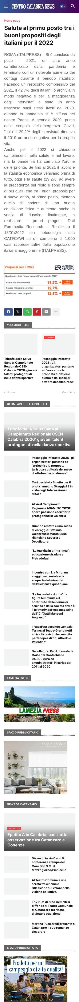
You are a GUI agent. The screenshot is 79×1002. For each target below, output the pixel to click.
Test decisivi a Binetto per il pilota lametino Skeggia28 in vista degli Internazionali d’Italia (52, 488)
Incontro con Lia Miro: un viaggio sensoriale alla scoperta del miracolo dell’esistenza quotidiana (50, 578)
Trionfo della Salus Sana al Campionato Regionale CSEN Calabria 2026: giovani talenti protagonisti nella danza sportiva (20, 368)
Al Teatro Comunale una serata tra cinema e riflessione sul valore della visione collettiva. (51, 885)
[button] (6, 6)
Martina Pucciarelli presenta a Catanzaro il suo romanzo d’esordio (53, 927)
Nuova (11, 392)
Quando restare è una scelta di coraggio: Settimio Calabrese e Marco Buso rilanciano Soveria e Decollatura (52, 533)
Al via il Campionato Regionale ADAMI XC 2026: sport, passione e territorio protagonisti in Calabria (51, 510)
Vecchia (67, 392)
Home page (12, 20)
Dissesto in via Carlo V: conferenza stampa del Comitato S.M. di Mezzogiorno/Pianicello (49, 864)
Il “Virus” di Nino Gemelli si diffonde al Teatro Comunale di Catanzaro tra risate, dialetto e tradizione (52, 907)
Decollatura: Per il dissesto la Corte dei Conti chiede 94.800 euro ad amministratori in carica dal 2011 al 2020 (52, 658)
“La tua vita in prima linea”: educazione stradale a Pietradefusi (51, 554)
